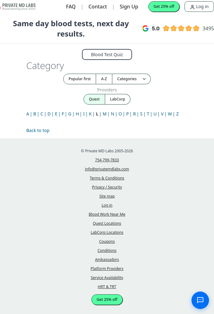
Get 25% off (164, 6)
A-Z (104, 78)
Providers (107, 90)
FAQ (71, 6)
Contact (98, 6)
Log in (199, 6)
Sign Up (129, 6)
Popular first (80, 78)
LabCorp (117, 99)
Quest (94, 99)
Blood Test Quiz (107, 54)
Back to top (37, 130)
